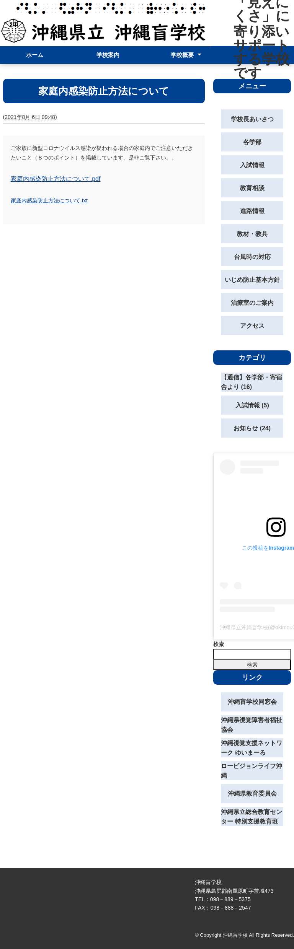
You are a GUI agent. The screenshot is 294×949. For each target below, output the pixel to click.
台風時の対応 (252, 257)
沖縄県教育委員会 (252, 793)
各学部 (252, 142)
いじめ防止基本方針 (252, 280)
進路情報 (252, 211)
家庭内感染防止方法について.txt (49, 200)
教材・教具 (252, 234)
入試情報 (252, 165)
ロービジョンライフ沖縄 (251, 771)
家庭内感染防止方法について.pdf (56, 179)
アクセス (252, 325)
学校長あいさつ (252, 119)
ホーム (34, 55)
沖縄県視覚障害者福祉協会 (251, 725)
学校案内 (107, 55)
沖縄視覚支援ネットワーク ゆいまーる (251, 748)
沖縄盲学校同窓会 (252, 701)
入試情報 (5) (252, 405)
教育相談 (252, 188)
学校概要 (182, 55)
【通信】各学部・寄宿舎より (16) (251, 382)
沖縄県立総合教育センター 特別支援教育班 (251, 817)
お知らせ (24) (252, 428)
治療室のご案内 (252, 303)
